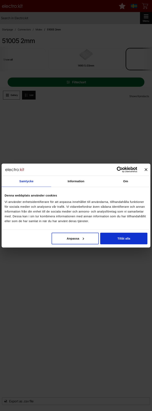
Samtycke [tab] (26, 181)
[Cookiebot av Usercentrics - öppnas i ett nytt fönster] (119, 170)
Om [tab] (125, 181)
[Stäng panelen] (146, 169)
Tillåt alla (123, 238)
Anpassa (75, 238)
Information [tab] (76, 181)
